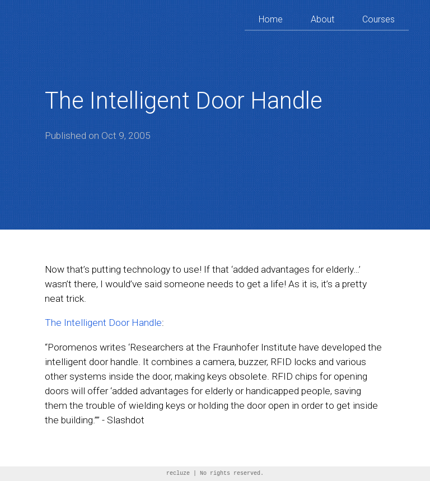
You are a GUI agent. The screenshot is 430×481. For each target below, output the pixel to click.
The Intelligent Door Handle (103, 322)
